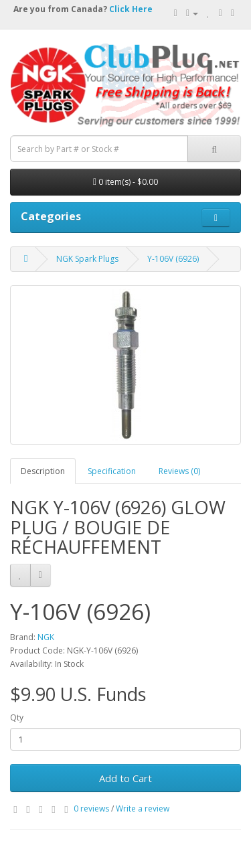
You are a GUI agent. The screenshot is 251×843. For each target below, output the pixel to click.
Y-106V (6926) (173, 258)
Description (43, 471)
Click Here (131, 9)
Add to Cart (125, 778)
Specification (112, 471)
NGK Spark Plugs (87, 258)
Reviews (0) (179, 471)
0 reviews (91, 808)
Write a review (142, 808)
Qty (16, 717)
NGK (45, 637)
